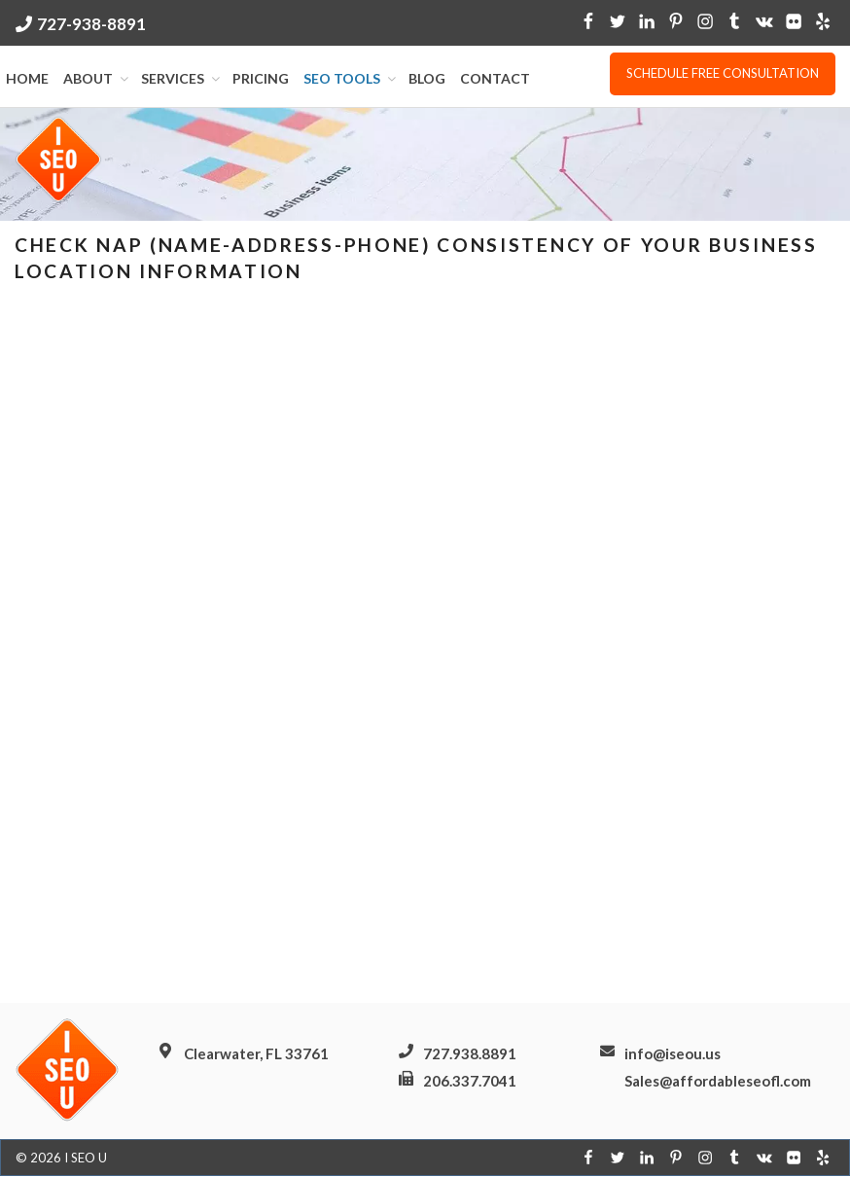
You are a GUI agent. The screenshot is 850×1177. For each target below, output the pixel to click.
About (97, 78)
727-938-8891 (91, 24)
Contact (495, 78)
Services (182, 78)
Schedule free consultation (722, 73)
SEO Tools (351, 78)
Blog (426, 78)
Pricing (260, 78)
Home (27, 78)
